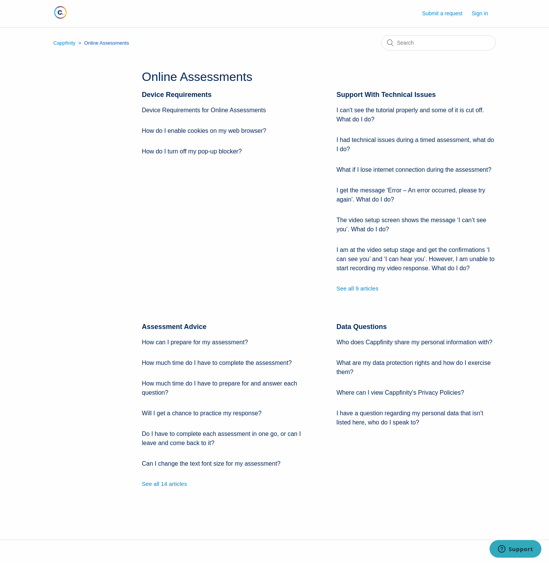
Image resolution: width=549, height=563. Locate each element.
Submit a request (442, 13)
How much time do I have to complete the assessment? (217, 363)
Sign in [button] (480, 13)
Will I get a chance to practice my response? (202, 413)
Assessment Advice (174, 327)
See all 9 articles (357, 288)
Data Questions (361, 327)
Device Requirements (177, 94)
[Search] (438, 42)
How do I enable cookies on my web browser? (204, 130)
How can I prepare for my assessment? (195, 342)
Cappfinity (64, 43)
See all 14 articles (164, 484)
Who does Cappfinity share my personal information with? (414, 342)
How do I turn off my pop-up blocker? (192, 151)
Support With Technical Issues (386, 94)
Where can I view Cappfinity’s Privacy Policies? (400, 392)
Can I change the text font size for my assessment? (211, 463)
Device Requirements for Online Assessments (204, 110)
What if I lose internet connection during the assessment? (413, 169)
